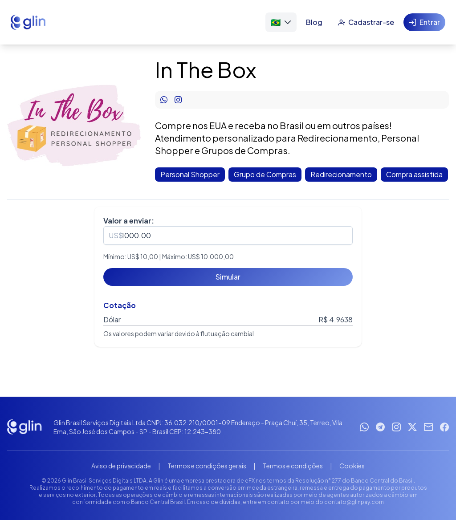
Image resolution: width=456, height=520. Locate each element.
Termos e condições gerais (206, 466)
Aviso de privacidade (121, 466)
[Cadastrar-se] (366, 22)
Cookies (352, 466)
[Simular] (228, 277)
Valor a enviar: (128, 220)
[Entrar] (424, 22)
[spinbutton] (228, 235)
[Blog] (314, 22)
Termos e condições (293, 466)
